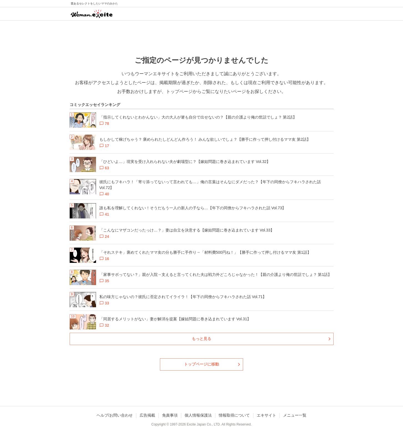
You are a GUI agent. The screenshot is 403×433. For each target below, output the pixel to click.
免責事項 (170, 415)
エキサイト (266, 415)
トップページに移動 (201, 364)
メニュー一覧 (294, 415)
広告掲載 (147, 415)
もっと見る (201, 338)
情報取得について (234, 415)
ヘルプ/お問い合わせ (115, 415)
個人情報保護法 (198, 415)
